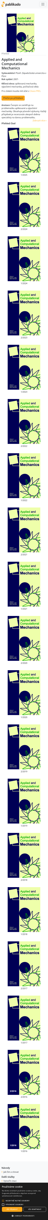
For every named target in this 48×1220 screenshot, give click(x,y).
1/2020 (24, 717)
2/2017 (24, 988)
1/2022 (24, 500)
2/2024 (24, 229)
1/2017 (24, 1042)
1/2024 (24, 283)
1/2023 (24, 391)
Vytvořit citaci (10, 1180)
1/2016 (24, 1151)
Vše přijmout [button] (12, 1209)
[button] (3, 1200)
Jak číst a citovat (11, 1172)
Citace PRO (35, 91)
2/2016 (24, 1096)
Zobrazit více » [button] (39, 120)
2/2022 (24, 446)
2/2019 (24, 771)
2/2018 (24, 880)
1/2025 (24, 174)
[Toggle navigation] (42, 4)
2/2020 (24, 663)
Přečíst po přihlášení (13, 98)
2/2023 (24, 337)
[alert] (24, 1201)
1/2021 (24, 608)
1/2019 (24, 825)
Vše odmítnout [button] (34, 1209)
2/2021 (24, 554)
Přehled (5, 53)
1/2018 (24, 934)
